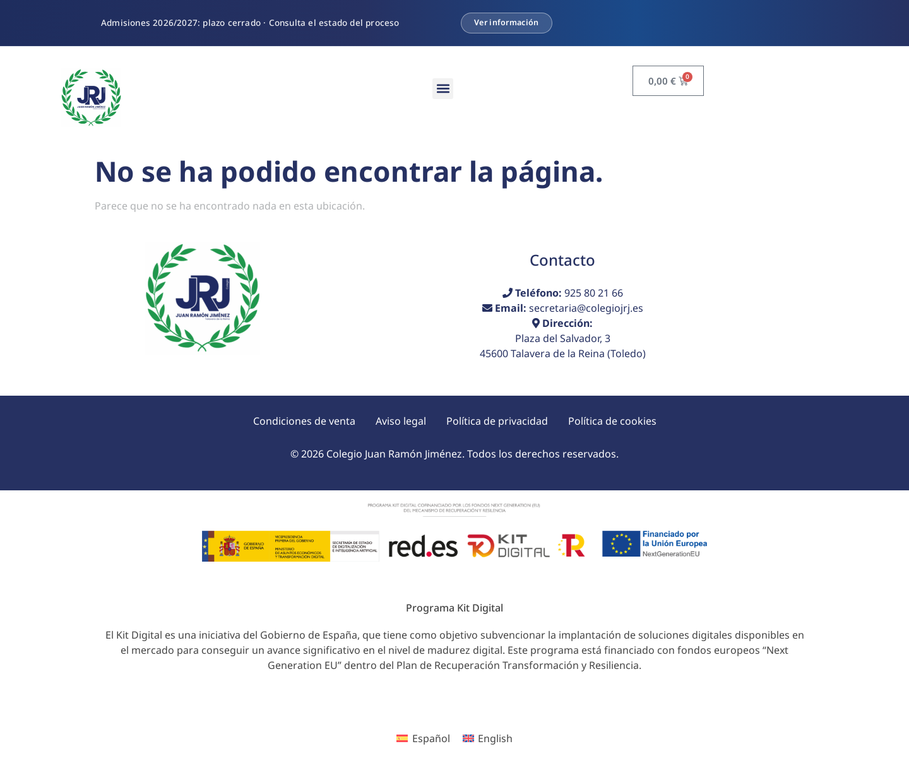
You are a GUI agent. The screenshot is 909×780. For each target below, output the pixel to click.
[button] (442, 88)
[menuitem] (423, 738)
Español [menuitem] (431, 738)
